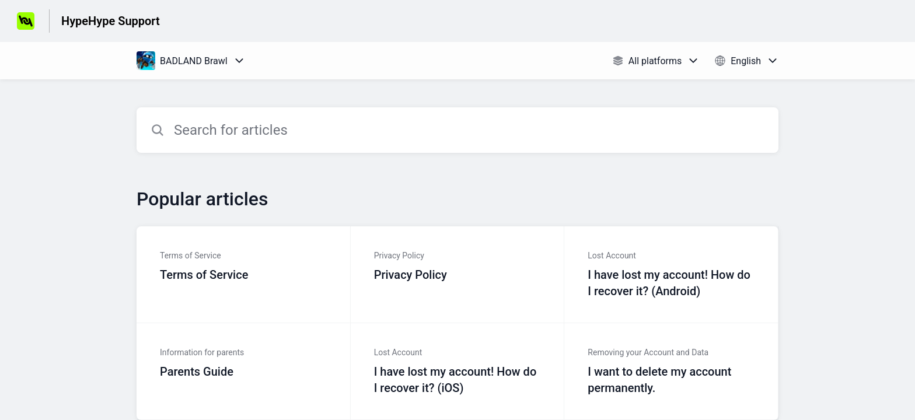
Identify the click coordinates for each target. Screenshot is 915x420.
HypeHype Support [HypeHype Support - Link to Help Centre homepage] (110, 21)
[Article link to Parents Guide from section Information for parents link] (244, 371)
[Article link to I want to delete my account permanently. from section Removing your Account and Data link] (671, 371)
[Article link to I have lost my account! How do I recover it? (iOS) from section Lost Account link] (458, 371)
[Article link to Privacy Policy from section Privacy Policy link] (458, 274)
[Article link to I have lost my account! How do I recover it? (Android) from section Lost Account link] (671, 274)
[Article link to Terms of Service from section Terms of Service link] (244, 274)
